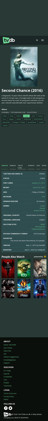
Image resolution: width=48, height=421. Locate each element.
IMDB (43, 224)
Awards (6, 374)
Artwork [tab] (31, 165)
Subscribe (7, 351)
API (5, 354)
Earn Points (8, 348)
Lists (5, 380)
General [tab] (5, 165)
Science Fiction (39, 210)
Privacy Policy (9, 396)
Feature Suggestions (11, 357)
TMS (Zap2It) (40, 227)
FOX (43, 197)
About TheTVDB (10, 345)
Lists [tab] (38, 165)
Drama (42, 208)
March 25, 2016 (39, 187)
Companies (8, 377)
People (6, 383)
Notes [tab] (44, 165)
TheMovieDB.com (38, 229)
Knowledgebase (10, 360)
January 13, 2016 (38, 183)
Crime (42, 206)
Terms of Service (10, 393)
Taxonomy (7, 386)
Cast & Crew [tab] (20, 166)
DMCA (6, 399)
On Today (7, 371)
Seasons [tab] (13, 165)
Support (7, 363)
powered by (40, 256)
